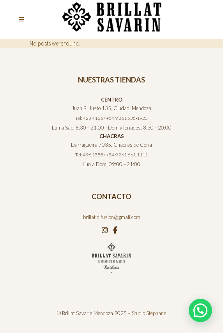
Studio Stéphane (149, 313)
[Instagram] (105, 230)
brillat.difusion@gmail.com (111, 217)
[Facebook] (115, 230)
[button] (200, 310)
